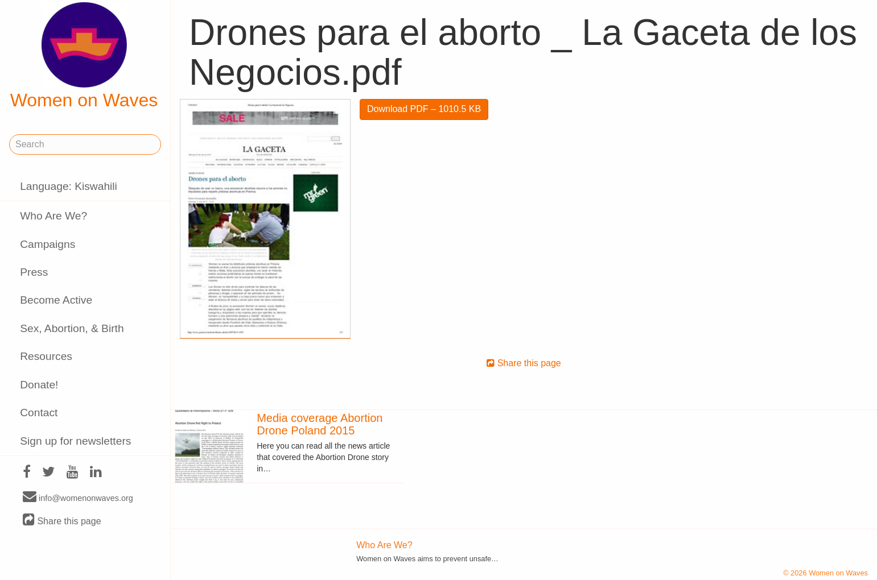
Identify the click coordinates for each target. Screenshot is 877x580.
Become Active (56, 300)
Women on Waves (84, 56)
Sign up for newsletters (75, 441)
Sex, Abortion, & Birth (71, 328)
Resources (46, 356)
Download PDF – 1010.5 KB (424, 109)
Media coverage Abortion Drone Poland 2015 (319, 424)
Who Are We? (53, 216)
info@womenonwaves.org (78, 497)
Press (34, 272)
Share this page (62, 521)
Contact (38, 413)
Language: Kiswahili (68, 186)
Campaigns (47, 244)
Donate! (39, 385)
